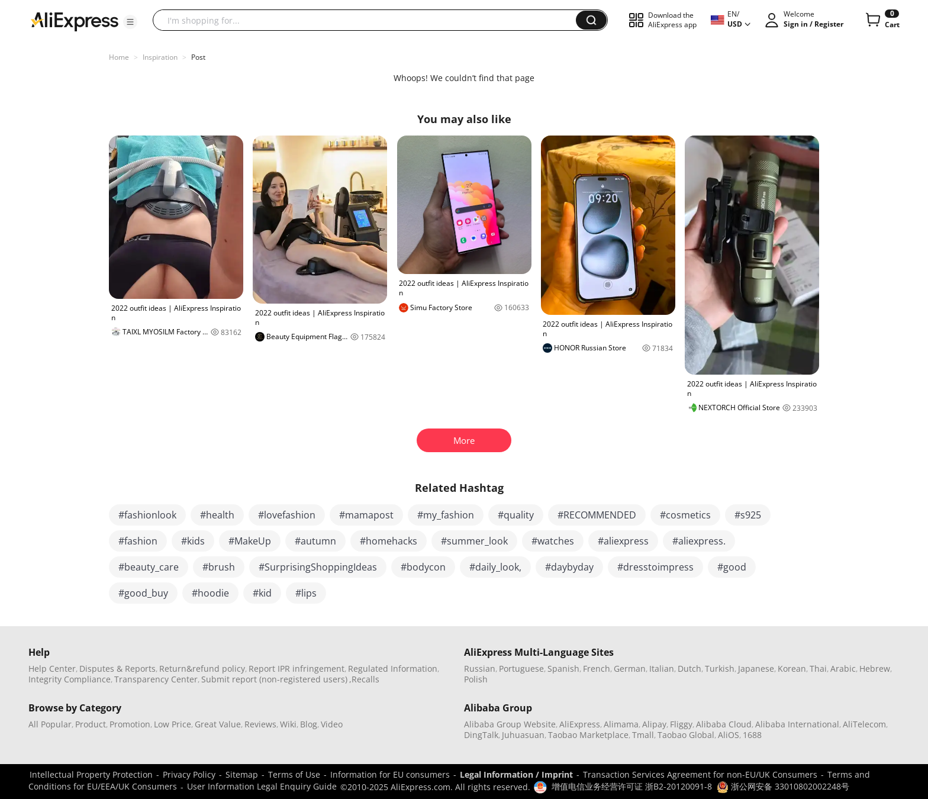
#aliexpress (623, 540)
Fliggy (681, 724)
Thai (818, 668)
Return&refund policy (202, 668)
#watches (552, 540)
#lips (306, 593)
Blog (308, 724)
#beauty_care (148, 567)
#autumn (315, 540)
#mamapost (366, 514)
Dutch (689, 668)
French (596, 668)
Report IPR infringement (296, 668)
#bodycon (423, 567)
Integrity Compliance (69, 679)
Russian (479, 668)
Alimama (621, 724)
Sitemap (241, 774)
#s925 (747, 514)
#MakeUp (249, 540)
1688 (752, 734)
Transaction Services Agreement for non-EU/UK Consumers (700, 774)
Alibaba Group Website (510, 724)
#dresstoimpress (655, 567)
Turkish (719, 668)
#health (217, 514)
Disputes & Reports (117, 668)
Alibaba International (797, 724)
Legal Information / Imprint (516, 774)
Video (332, 724)
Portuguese (521, 668)
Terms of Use (294, 774)
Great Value (218, 724)
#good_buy (143, 593)
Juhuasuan (523, 734)
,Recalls (364, 679)
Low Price (172, 724)
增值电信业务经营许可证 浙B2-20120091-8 (632, 786)
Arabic (843, 668)
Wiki (288, 724)
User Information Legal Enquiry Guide (262, 786)
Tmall (643, 734)
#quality (516, 514)
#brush (218, 567)
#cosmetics (685, 514)
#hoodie (210, 593)
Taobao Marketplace (588, 734)
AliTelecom (864, 724)
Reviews (260, 724)
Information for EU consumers (390, 774)
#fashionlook (147, 514)
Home (119, 57)
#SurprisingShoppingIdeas (318, 567)
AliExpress (579, 724)
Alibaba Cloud (724, 724)
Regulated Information (392, 668)
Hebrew (874, 668)
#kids (193, 540)
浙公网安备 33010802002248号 (783, 786)
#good (731, 567)
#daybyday (569, 567)
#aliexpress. (699, 540)
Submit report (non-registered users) (274, 679)
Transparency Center (156, 679)
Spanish (563, 668)
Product (90, 724)
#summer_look (474, 540)
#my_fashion (445, 514)
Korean (792, 668)
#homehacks (388, 540)
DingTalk (481, 734)
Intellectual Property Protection (91, 774)
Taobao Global (686, 734)
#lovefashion (286, 514)
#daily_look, (495, 567)
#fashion (137, 540)
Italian (661, 668)
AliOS (728, 734)
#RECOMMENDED (597, 514)
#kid (262, 593)
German (630, 668)
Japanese (756, 668)
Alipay (654, 724)
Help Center (52, 668)
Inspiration (160, 57)
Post (198, 57)
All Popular (50, 724)
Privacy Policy (189, 774)
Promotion (129, 724)
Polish (476, 679)
